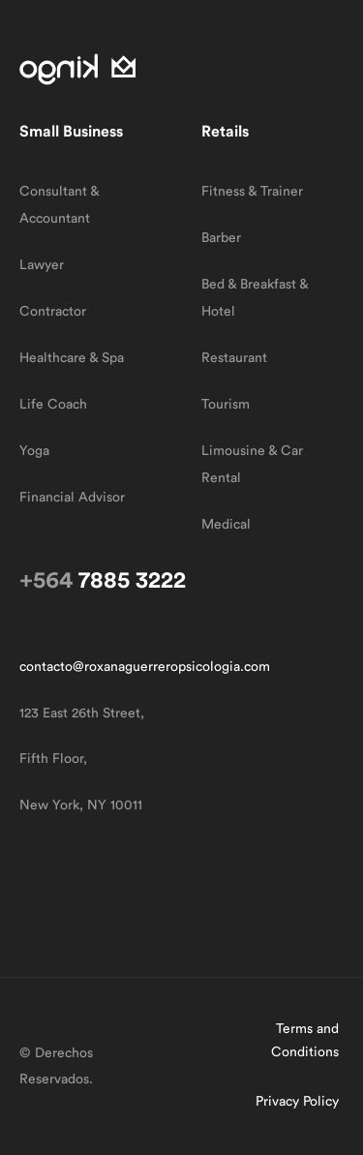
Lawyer (41, 265)
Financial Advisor (72, 497)
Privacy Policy (297, 1102)
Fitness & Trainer (252, 191)
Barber (221, 238)
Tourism (225, 404)
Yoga (34, 451)
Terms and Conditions (305, 1040)
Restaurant (234, 358)
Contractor (52, 312)
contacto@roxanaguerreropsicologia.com (144, 667)
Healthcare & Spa (71, 358)
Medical (226, 525)
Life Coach (53, 404)
